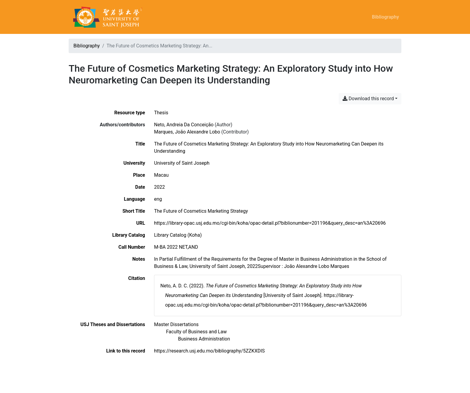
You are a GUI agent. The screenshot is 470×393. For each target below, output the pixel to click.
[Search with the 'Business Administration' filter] (204, 339)
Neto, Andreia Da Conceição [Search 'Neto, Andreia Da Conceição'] (183, 125)
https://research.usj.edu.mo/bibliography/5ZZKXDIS (209, 351)
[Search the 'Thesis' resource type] (161, 113)
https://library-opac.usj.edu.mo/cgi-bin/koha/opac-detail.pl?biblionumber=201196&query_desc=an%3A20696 (270, 223)
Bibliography (385, 17)
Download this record (368, 98)
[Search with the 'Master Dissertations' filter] (176, 324)
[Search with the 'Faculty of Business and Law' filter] (196, 331)
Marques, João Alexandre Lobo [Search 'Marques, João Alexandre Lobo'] (187, 132)
